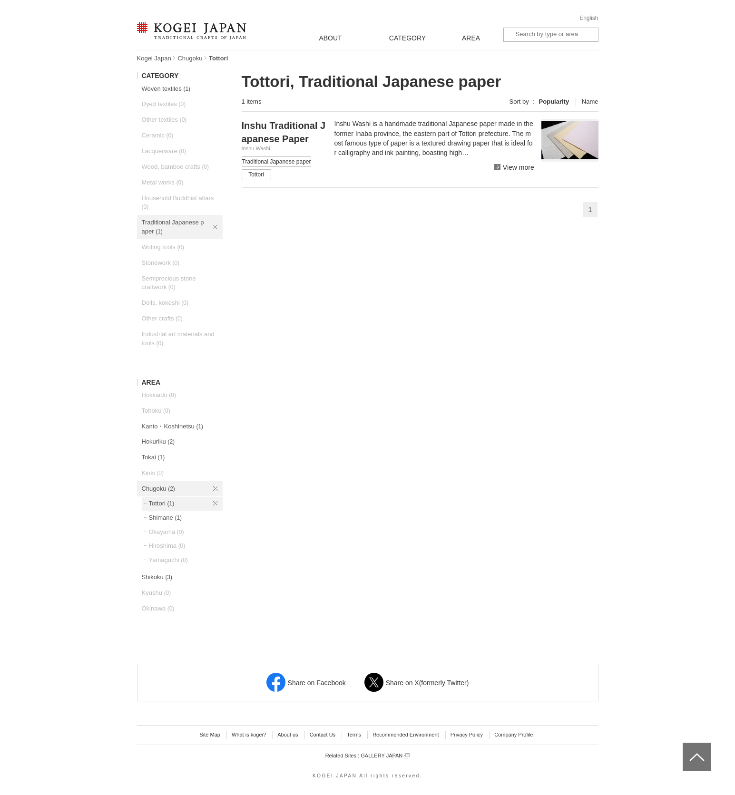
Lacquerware (164, 151)
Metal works (163, 182)
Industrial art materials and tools (178, 338)
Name (590, 101)
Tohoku (156, 410)
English (588, 18)
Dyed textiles (164, 103)
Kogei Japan (154, 58)
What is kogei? (249, 734)
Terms (354, 734)
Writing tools (163, 247)
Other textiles (164, 119)
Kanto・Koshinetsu (173, 426)
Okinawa (158, 608)
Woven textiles (166, 88)
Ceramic (158, 135)
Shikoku (157, 577)
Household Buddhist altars (178, 202)
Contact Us (322, 734)
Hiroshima (167, 545)
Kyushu (156, 592)
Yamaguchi (168, 559)
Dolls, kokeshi (165, 302)
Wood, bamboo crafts (175, 166)
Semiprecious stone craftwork (169, 283)
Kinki (153, 472)
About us (287, 734)
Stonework (161, 262)
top (686, 746)
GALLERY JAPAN (385, 756)
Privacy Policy (467, 734)
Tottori (162, 503)
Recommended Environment (405, 734)
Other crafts (162, 318)
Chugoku (189, 58)
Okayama (166, 531)
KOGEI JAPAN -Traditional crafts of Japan (191, 31)
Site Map (209, 734)
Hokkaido (159, 394)
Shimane (165, 517)
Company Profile (513, 734)
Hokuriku (158, 441)
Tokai (153, 457)
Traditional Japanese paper (173, 227)
